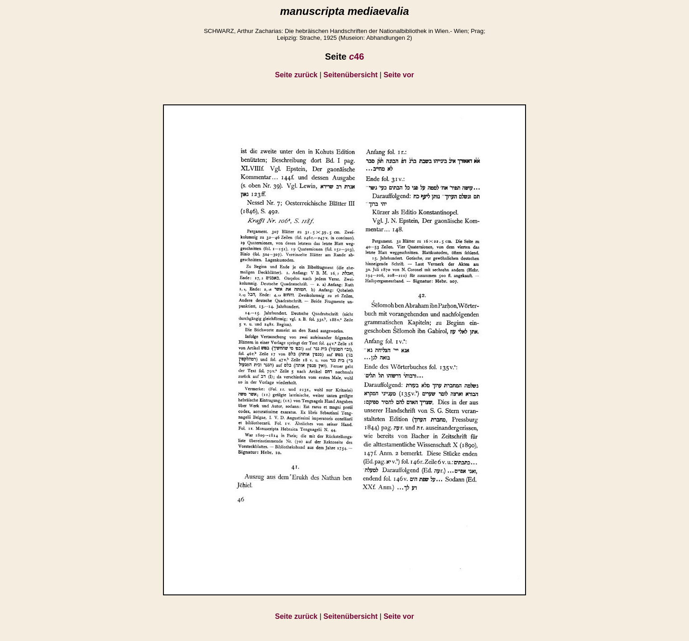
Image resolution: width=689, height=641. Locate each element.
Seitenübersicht (350, 75)
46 (356, 56)
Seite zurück (296, 75)
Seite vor (398, 75)
